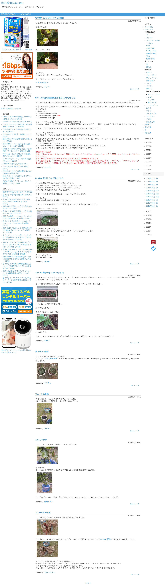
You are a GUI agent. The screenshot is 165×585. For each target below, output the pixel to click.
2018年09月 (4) (152, 185)
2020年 (149, 166)
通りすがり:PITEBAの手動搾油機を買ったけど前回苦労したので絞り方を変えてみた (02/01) (17, 266)
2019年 (149, 170)
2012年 (149, 231)
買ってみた (149, 27)
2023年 (149, 154)
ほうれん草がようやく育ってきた (49, 178)
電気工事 (148, 127)
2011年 (149, 235)
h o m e (87, 583)
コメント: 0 (134, 89)
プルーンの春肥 (42, 394)
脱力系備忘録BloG (12, 2)
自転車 (148, 67)
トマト (148, 83)
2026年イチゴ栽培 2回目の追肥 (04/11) (17, 122)
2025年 (149, 146)
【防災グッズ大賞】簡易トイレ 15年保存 (16, 49)
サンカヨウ (150, 116)
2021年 (149, 162)
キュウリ (151, 100)
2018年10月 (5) (152, 181)
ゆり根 (148, 108)
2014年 (149, 223)
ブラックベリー (152, 78)
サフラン (47, 383)
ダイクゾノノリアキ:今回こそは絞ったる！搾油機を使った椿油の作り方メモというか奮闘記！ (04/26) (17, 237)
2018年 (149, 173)
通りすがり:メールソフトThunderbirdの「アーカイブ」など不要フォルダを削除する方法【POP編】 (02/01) (17, 252)
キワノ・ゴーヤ (154, 94)
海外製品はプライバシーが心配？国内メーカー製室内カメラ (16, 351)
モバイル (149, 43)
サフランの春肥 (42, 352)
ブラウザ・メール (153, 40)
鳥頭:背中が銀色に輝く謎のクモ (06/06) (18, 192)
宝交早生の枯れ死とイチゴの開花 (49, 18)
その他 (47, 261)
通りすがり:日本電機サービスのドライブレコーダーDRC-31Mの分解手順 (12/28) (17, 223)
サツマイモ (152, 102)
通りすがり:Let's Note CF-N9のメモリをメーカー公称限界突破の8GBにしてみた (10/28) (17, 280)
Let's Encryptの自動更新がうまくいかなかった (55, 98)
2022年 (149, 158)
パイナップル (151, 113)
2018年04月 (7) (152, 200)
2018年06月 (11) (152, 194)
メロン (150, 97)
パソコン (149, 38)
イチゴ (47, 87)
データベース (151, 53)
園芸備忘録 (150, 122)
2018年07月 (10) (152, 191)
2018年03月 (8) (152, 203)
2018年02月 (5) (152, 206)
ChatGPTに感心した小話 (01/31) (15, 164)
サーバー (47, 167)
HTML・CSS (151, 51)
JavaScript (150, 48)
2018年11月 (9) (152, 178)
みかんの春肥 (41, 440)
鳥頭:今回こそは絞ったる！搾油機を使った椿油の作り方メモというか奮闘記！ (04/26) (17, 230)
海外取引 (148, 124)
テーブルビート (152, 105)
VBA (148, 56)
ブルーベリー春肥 (42, 513)
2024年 (149, 150)
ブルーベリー (49, 572)
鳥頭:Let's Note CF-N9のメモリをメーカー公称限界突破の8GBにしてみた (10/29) (17, 273)
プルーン (47, 429)
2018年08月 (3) (152, 188)
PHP (148, 46)
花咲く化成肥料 (51, 359)
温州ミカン (48, 502)
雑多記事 (148, 133)
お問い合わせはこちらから (11, 108)
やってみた (149, 29)
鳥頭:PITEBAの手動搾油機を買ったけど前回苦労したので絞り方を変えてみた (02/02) (17, 259)
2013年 (149, 227)
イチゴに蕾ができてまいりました (49, 273)
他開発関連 (150, 59)
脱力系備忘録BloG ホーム (10, 14)
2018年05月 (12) (152, 197)
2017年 (149, 211)
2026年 (149, 142)
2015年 (149, 219)
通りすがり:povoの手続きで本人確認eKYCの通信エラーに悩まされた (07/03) (16, 201)
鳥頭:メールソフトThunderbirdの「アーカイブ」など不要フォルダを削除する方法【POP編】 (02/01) (17, 244)
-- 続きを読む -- (42, 82)
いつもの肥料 (105, 539)
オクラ (148, 111)
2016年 (149, 215)
